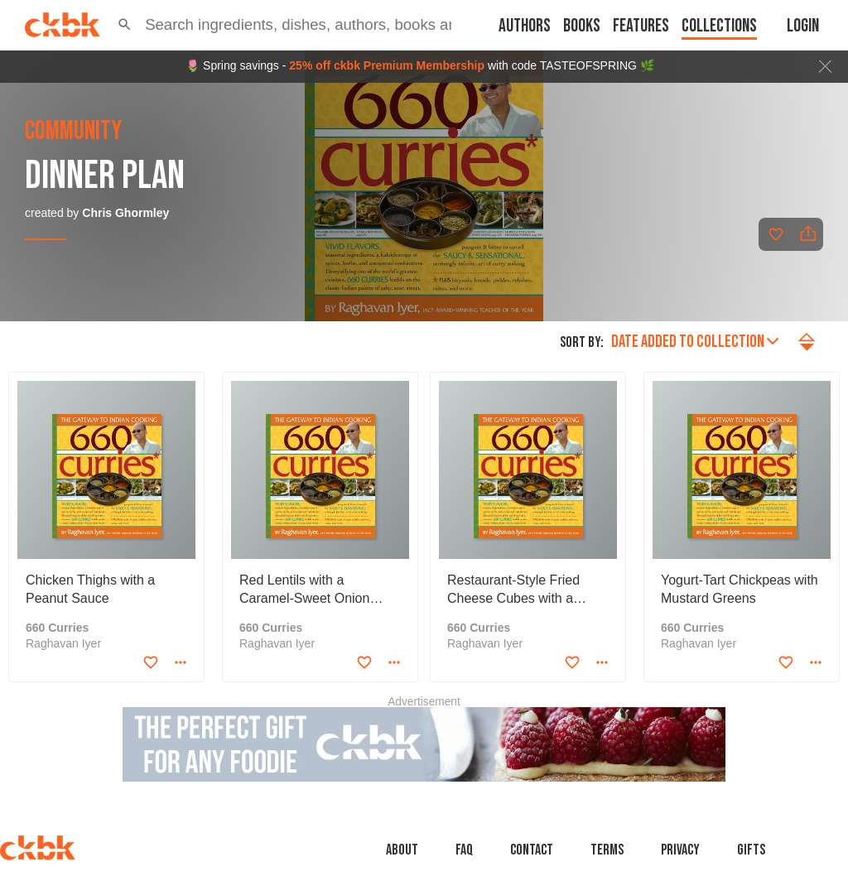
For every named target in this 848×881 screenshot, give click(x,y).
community (73, 131)
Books (581, 26)
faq (464, 850)
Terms (607, 850)
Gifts (751, 850)
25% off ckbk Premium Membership (386, 65)
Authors (525, 26)
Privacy (680, 850)
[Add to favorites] (776, 234)
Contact (531, 850)
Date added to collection (694, 341)
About (402, 850)
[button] (124, 25)
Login (803, 26)
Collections (719, 26)
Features (641, 26)
